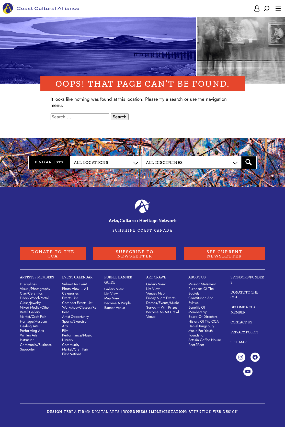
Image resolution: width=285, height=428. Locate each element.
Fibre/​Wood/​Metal (34, 298)
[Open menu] (278, 8)
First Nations (71, 354)
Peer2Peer (196, 345)
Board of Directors (203, 317)
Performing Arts (32, 331)
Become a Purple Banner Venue (117, 306)
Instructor (27, 341)
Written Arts (29, 336)
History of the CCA (203, 322)
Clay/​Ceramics (31, 294)
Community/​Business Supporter (36, 348)
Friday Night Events (161, 298)
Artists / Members (37, 278)
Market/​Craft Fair (33, 317)
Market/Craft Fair (75, 350)
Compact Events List (77, 303)
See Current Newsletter (224, 254)
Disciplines (28, 285)
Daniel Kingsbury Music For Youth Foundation (201, 331)
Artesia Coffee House (204, 341)
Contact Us (241, 323)
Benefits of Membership (197, 311)
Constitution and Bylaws (200, 301)
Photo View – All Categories (75, 292)
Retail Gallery (30, 313)
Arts (65, 327)
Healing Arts (29, 327)
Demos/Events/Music (162, 303)
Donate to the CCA (52, 254)
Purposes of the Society (201, 292)
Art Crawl (156, 278)
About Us (197, 278)
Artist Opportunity (75, 317)
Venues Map (155, 294)
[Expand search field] (266, 9)
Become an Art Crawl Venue (162, 315)
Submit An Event (74, 285)
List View (111, 294)
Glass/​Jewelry (30, 303)
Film (65, 331)
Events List (69, 298)
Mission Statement (201, 285)
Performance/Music (77, 336)
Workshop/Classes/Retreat (79, 311)
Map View (112, 299)
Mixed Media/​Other (35, 308)
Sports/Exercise (74, 322)
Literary (67, 341)
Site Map (238, 343)
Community (70, 345)
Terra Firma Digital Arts (92, 413)
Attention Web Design (213, 413)
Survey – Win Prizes (161, 308)
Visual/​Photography (35, 289)
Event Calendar (77, 278)
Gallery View (114, 289)
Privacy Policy (244, 333)
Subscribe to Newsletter (134, 254)
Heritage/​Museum (33, 322)
